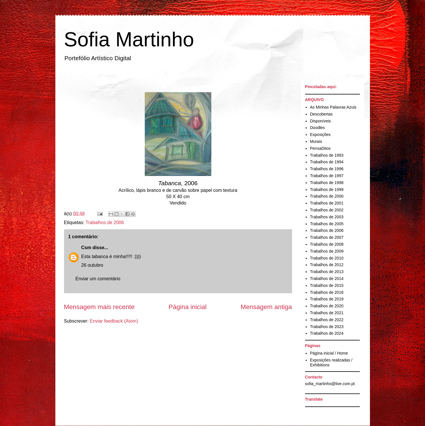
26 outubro (92, 265)
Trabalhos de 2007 (326, 237)
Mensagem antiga (266, 306)
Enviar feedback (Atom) (114, 321)
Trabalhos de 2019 (326, 299)
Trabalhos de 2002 (326, 210)
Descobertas (321, 114)
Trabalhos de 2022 (326, 319)
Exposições (320, 134)
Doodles (317, 127)
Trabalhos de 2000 (326, 196)
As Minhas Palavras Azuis (333, 107)
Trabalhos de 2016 (326, 292)
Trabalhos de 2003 (326, 217)
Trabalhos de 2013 (326, 271)
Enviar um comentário (98, 278)
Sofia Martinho (129, 39)
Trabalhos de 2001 (326, 203)
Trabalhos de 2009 (326, 251)
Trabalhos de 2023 (326, 326)
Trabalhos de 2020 (326, 306)
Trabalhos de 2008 (326, 244)
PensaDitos (320, 148)
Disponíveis (320, 121)
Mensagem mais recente (99, 306)
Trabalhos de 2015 (326, 285)
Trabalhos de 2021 (326, 312)
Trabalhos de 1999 (326, 189)
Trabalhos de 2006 (105, 222)
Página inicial (188, 306)
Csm (86, 247)
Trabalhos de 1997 (326, 175)
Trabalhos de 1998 (326, 182)
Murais (316, 141)
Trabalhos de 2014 (326, 278)
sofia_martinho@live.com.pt (330, 383)
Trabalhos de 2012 (326, 264)
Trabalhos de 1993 (326, 155)
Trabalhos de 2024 (326, 333)
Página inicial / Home (329, 353)
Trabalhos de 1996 (326, 168)
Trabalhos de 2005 (326, 223)
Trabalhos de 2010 (326, 258)
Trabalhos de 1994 (326, 162)
